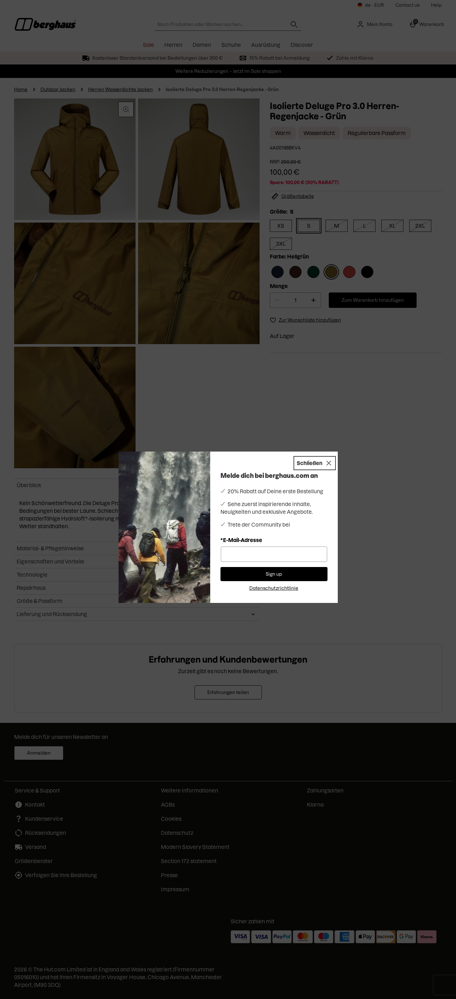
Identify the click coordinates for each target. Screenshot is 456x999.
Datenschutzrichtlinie (273, 588)
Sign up (274, 574)
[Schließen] (315, 463)
